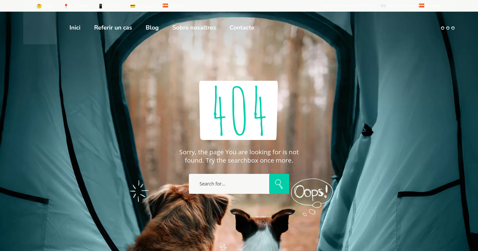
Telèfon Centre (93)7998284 (348, 6)
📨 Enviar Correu (398, 6)
